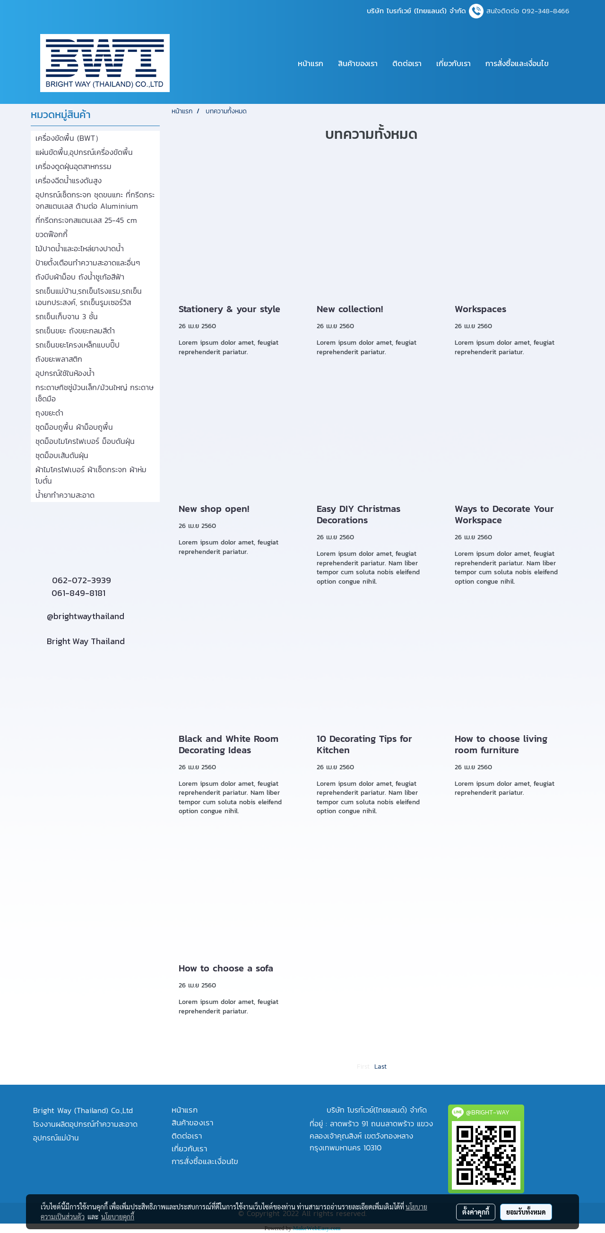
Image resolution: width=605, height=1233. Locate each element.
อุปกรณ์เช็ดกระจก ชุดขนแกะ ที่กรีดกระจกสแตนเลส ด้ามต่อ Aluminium (95, 200)
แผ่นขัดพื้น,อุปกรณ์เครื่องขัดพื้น (84, 152)
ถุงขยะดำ (49, 412)
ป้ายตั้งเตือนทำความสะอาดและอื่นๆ (87, 262)
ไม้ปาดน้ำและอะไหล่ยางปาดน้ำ (79, 248)
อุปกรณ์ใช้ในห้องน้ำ (65, 373)
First (363, 1066)
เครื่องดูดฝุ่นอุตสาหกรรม (73, 166)
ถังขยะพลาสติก (58, 359)
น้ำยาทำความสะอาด (65, 495)
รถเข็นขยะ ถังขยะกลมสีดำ (75, 330)
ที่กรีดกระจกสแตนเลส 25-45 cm (86, 220)
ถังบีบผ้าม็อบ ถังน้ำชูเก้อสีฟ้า (79, 276)
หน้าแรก (310, 63)
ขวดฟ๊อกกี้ (51, 234)
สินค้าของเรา (358, 63)
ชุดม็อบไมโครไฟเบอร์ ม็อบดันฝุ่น (85, 441)
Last (380, 1066)
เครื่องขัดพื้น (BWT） (69, 138)
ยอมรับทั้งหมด (526, 1211)
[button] (564, 63)
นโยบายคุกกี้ (117, 1216)
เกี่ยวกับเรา (453, 63)
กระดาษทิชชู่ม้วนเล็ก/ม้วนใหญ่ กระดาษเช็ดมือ (94, 393)
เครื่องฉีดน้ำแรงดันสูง (68, 180)
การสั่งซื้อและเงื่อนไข (517, 63)
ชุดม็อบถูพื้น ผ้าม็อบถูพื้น (74, 427)
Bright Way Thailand (86, 641)
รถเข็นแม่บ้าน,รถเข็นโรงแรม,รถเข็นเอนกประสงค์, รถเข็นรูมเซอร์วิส (88, 296)
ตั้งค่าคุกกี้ (475, 1211)
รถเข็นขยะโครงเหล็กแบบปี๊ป (77, 344)
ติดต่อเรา (407, 63)
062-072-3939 (81, 580)
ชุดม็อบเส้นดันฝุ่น (61, 455)
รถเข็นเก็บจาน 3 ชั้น (66, 316)
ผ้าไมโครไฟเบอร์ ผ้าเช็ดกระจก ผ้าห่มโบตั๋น (91, 475)
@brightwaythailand (85, 616)
